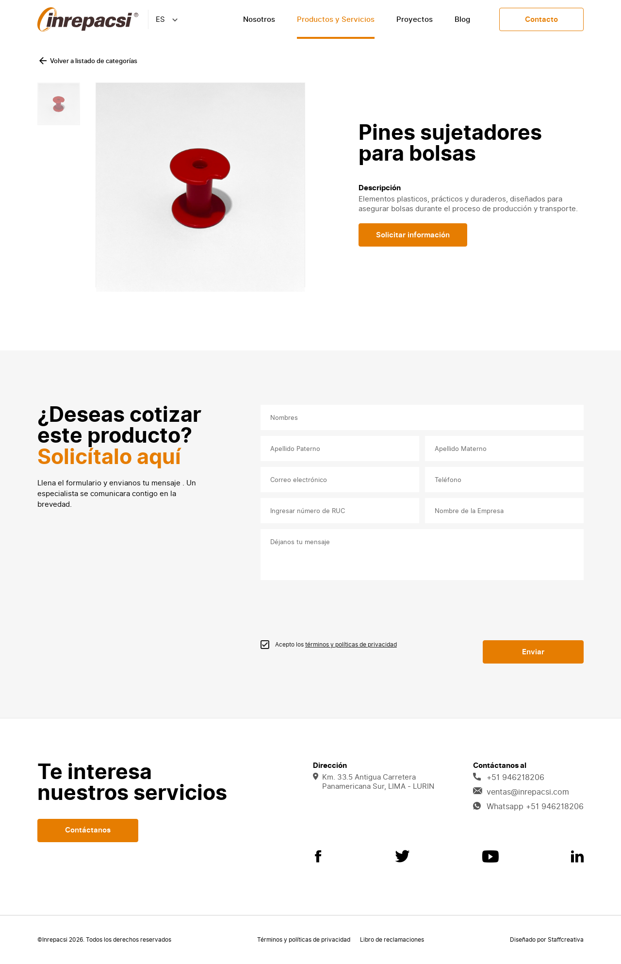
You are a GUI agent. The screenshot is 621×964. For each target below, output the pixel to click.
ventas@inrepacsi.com (521, 792)
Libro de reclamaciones (392, 940)
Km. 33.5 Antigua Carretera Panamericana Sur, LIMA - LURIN (373, 782)
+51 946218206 (508, 777)
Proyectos (414, 19)
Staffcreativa (566, 939)
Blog (462, 19)
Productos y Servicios (336, 19)
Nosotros (259, 19)
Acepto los (336, 644)
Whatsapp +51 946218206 (528, 807)
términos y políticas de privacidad (351, 644)
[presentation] (334, 609)
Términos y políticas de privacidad (303, 940)
